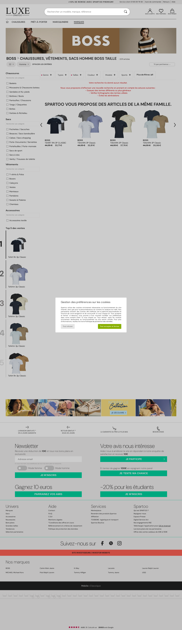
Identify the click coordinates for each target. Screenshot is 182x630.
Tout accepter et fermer (109, 326)
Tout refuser (68, 326)
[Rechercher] (125, 11)
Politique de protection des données (98, 321)
